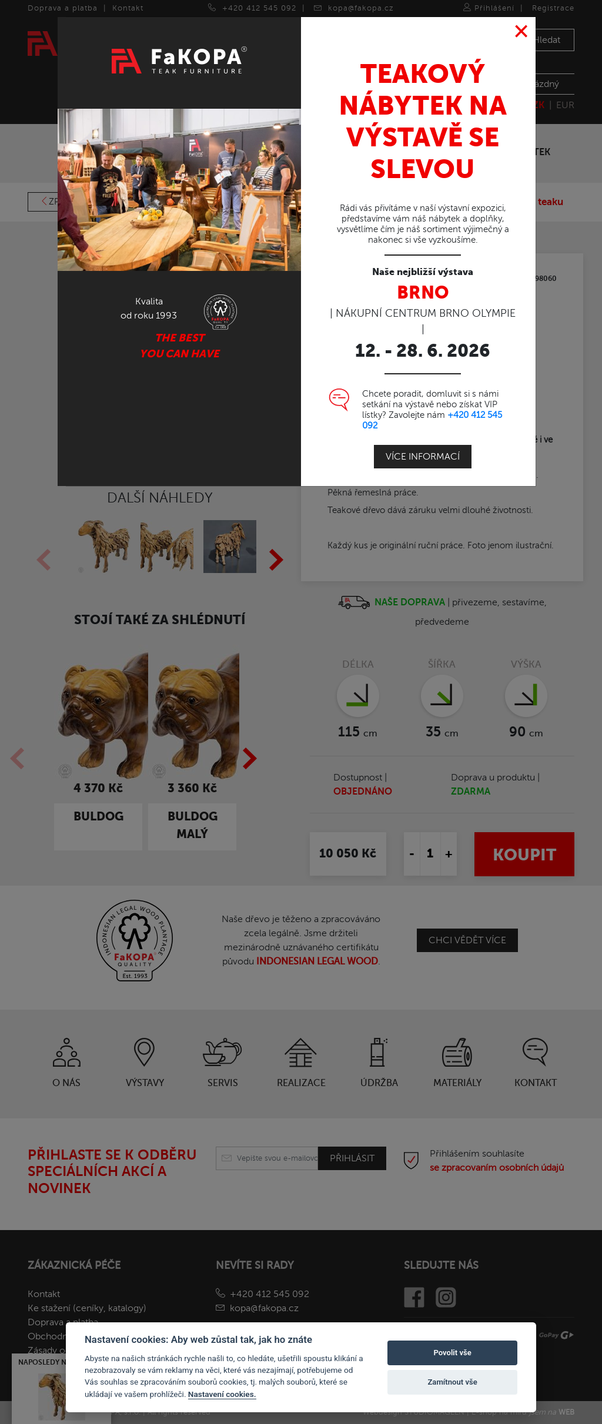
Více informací (423, 456)
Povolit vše (452, 1352)
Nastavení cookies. (222, 1394)
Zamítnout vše (452, 1382)
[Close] (521, 31)
